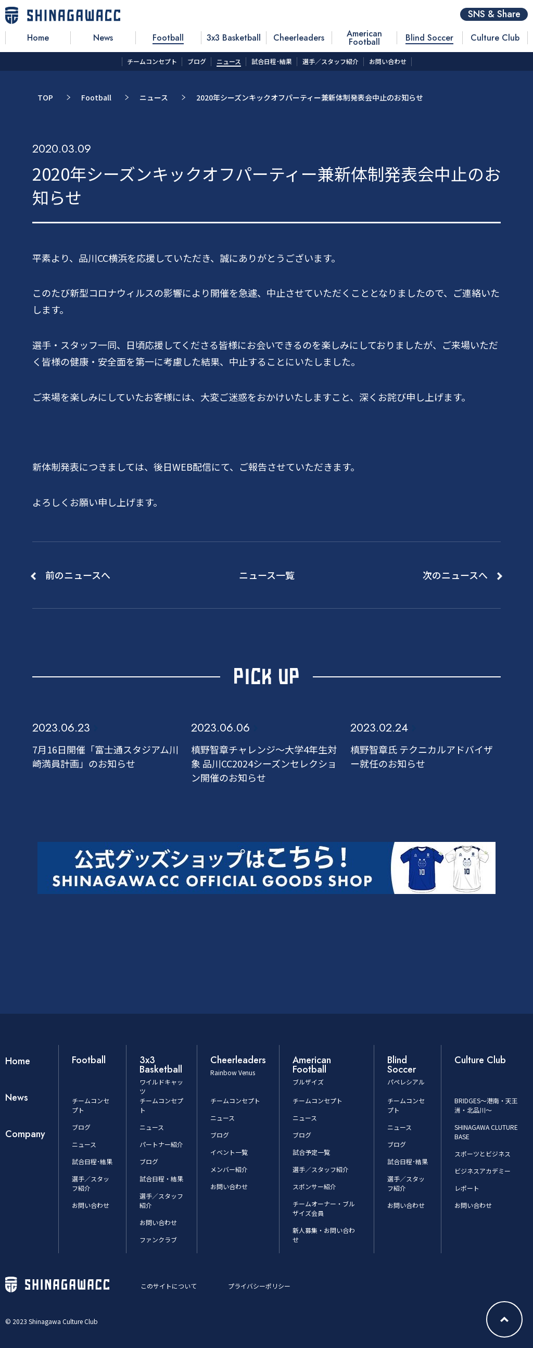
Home (17, 1061)
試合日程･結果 (92, 1161)
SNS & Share (494, 14)
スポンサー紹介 (314, 1186)
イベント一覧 (229, 1152)
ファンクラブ (158, 1239)
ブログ (81, 1127)
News (16, 1097)
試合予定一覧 (311, 1152)
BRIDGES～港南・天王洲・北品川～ (486, 1105)
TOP (45, 97)
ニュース (153, 97)
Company (25, 1134)
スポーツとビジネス (482, 1153)
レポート (466, 1187)
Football (96, 97)
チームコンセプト (235, 1100)
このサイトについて (169, 1285)
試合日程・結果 (161, 1178)
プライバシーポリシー (259, 1285)
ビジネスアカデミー (482, 1170)
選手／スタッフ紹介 (321, 1169)
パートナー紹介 (161, 1144)
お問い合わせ (90, 1205)
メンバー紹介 (229, 1169)
